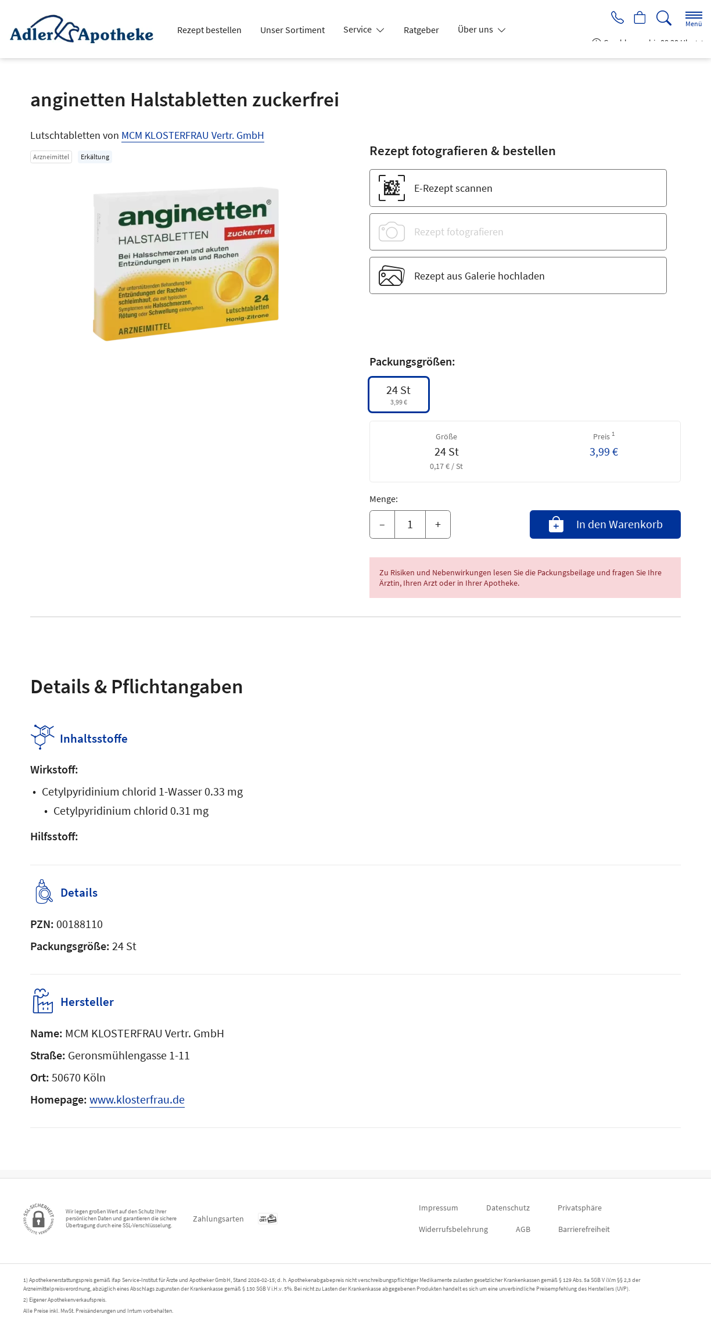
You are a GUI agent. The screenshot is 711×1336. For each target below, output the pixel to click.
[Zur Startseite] (86, 29)
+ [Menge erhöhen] (438, 524)
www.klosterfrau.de (137, 1107)
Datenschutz (508, 1207)
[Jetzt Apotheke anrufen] (613, 18)
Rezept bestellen (209, 29)
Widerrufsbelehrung (453, 1229)
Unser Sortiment (292, 29)
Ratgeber (421, 29)
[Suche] (664, 18)
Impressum (438, 1207)
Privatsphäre (580, 1207)
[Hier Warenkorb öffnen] (639, 18)
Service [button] (358, 29)
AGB (523, 1229)
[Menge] (410, 524)
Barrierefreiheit (584, 1229)
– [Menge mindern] (382, 524)
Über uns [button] (476, 29)
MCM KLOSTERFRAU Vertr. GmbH (192, 135)
